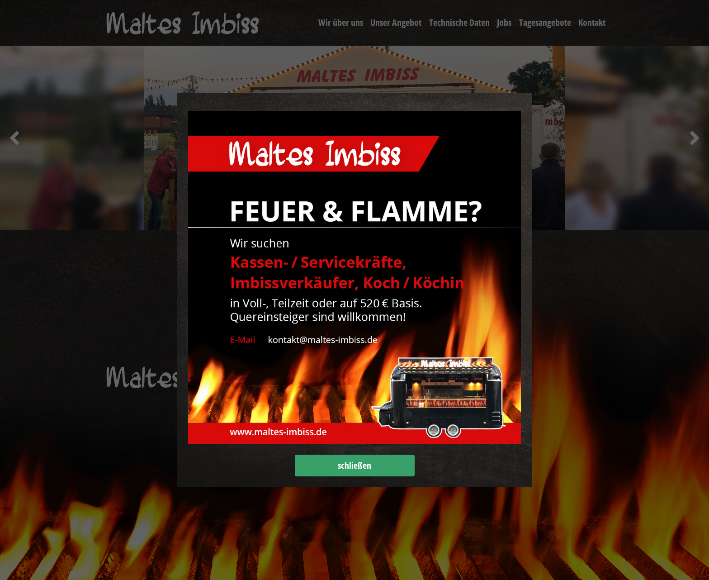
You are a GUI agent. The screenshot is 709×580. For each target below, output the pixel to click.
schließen (354, 465)
